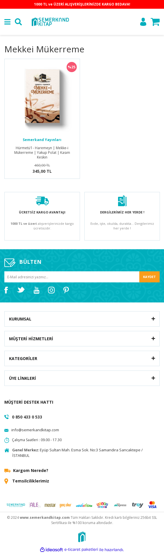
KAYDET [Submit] (149, 277)
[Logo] (50, 21)
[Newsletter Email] (82, 277)
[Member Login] (143, 22)
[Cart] (155, 22)
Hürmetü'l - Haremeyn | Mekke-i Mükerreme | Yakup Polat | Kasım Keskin (42, 153)
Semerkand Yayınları (42, 139)
